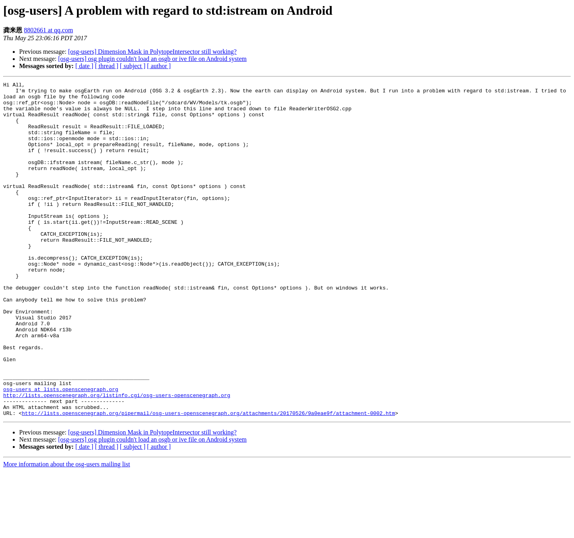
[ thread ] (106, 66)
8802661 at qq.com (48, 30)
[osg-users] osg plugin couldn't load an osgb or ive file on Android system (152, 58)
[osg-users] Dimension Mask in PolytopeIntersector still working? (152, 51)
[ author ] (159, 66)
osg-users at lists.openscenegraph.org (60, 451)
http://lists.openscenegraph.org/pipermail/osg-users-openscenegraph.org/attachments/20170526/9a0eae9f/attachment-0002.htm (208, 479)
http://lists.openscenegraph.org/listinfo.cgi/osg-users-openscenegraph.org (116, 458)
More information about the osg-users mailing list (66, 531)
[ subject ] (132, 66)
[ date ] (84, 66)
